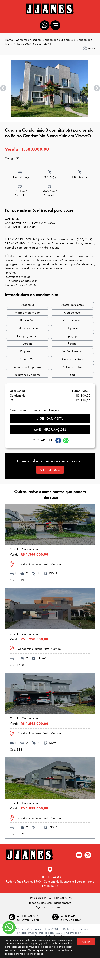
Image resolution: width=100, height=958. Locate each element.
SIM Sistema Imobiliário (69, 932)
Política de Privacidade (76, 929)
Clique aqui (34, 950)
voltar (89, 48)
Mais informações (50, 430)
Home (9, 39)
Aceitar (86, 941)
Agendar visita (50, 418)
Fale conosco (50, 470)
